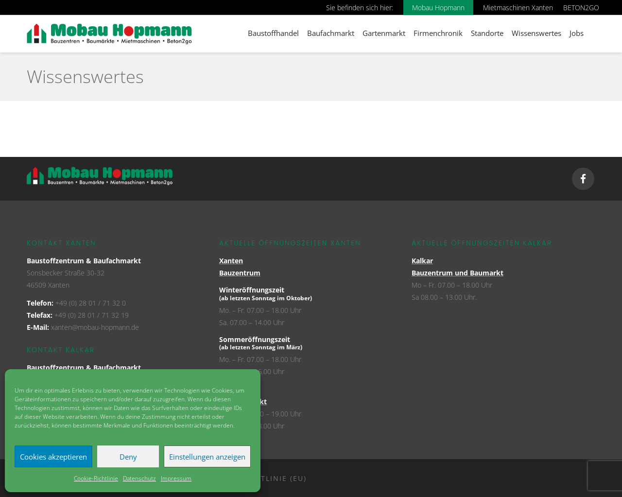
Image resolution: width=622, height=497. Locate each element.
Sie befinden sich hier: (359, 7)
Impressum (176, 478)
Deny (128, 457)
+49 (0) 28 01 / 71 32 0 (90, 303)
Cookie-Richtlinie (96, 478)
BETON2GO (581, 7)
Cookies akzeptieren (53, 457)
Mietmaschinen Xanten (518, 7)
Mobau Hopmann (438, 7)
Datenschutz (139, 478)
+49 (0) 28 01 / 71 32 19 (91, 315)
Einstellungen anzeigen (207, 457)
